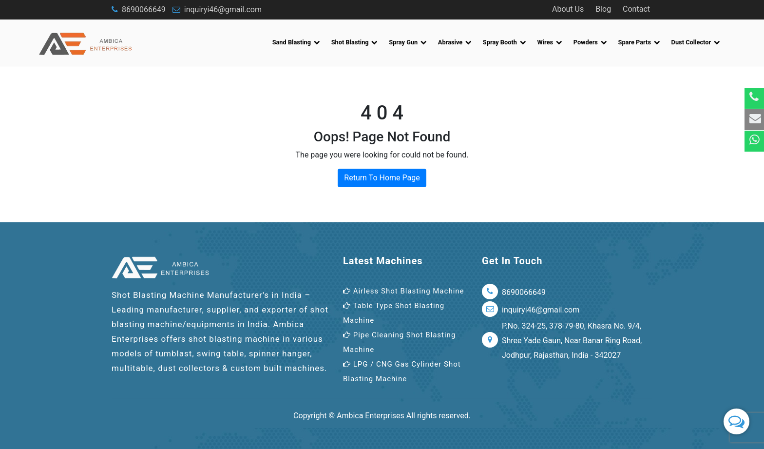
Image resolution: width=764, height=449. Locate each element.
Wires (549, 42)
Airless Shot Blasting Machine (403, 291)
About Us (568, 9)
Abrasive (455, 42)
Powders (590, 42)
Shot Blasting (354, 42)
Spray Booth (504, 42)
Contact (636, 9)
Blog (603, 9)
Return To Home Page (382, 177)
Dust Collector (695, 42)
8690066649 (139, 9)
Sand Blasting (296, 42)
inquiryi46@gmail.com (217, 9)
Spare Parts (639, 42)
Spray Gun (408, 42)
